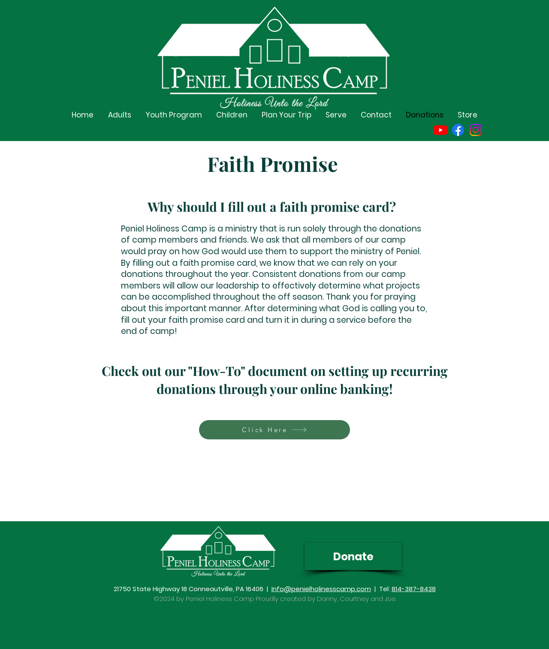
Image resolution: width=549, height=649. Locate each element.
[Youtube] (440, 130)
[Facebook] (458, 130)
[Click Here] (274, 429)
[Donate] (353, 556)
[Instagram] (476, 130)
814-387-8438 (414, 588)
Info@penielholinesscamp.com (321, 588)
